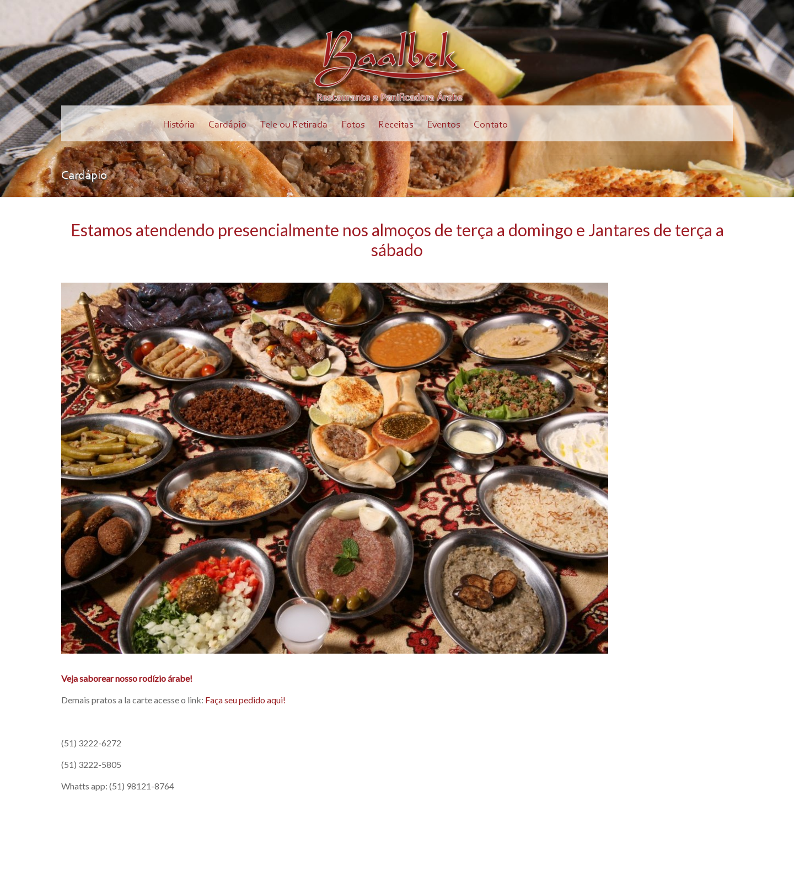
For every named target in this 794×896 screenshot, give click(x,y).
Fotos (352, 125)
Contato (491, 125)
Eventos (443, 125)
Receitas (395, 125)
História (179, 125)
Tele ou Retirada (294, 125)
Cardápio (227, 125)
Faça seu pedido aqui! (245, 699)
